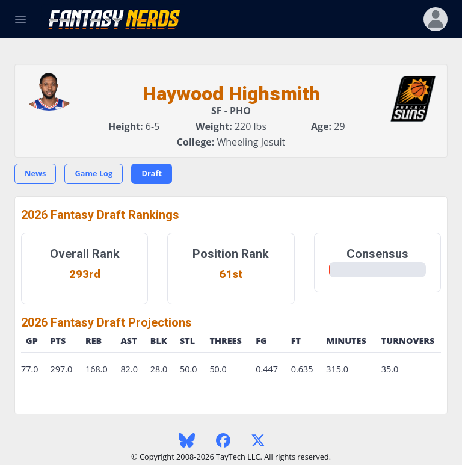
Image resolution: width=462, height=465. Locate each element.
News (35, 173)
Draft (151, 173)
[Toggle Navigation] (20, 19)
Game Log (93, 173)
